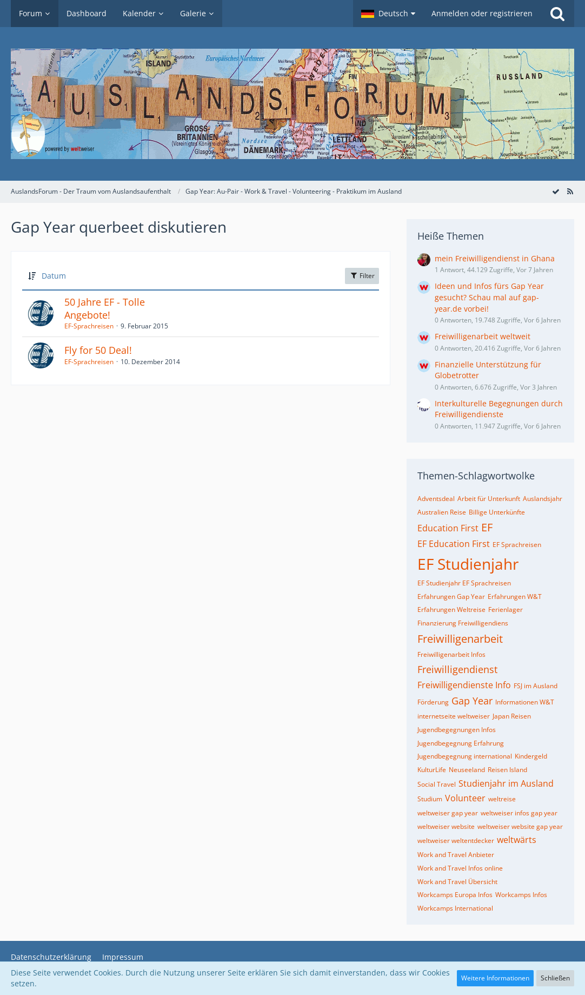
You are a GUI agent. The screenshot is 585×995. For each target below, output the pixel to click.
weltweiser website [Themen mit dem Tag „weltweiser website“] (446, 826)
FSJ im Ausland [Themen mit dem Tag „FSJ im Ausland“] (535, 685)
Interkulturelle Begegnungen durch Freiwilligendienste (499, 409)
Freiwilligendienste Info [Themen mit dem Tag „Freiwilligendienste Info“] (464, 685)
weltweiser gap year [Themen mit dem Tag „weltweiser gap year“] (447, 813)
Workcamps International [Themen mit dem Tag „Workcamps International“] (455, 908)
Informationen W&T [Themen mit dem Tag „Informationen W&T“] (524, 702)
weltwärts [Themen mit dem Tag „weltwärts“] (516, 840)
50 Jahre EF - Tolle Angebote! (104, 308)
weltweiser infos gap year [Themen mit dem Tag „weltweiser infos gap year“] (519, 813)
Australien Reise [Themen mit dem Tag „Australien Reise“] (441, 512)
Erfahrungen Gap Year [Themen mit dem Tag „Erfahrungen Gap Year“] (451, 596)
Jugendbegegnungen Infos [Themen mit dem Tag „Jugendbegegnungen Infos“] (456, 729)
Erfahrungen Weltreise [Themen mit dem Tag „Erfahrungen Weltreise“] (451, 609)
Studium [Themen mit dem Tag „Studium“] (429, 798)
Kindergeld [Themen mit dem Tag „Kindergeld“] (531, 756)
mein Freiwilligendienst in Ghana (495, 258)
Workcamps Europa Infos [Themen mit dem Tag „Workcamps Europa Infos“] (455, 894)
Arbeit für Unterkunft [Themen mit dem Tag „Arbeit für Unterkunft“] (488, 498)
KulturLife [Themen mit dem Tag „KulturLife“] (431, 769)
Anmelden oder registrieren (482, 13)
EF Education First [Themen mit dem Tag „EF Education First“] (453, 544)
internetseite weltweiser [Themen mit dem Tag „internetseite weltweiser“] (453, 716)
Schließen (555, 978)
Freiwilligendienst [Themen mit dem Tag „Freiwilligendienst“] (457, 669)
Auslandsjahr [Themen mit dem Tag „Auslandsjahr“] (542, 498)
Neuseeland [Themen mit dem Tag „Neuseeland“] (467, 769)
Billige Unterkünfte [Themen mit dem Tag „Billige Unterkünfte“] (497, 512)
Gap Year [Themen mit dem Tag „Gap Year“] (472, 700)
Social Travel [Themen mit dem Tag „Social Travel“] (436, 784)
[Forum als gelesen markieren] (555, 191)
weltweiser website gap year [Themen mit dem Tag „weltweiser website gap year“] (520, 826)
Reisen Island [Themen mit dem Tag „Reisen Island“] (507, 769)
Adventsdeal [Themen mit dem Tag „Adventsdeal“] (436, 498)
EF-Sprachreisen (89, 326)
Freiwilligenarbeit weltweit (482, 336)
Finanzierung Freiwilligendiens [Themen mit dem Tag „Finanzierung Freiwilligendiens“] (462, 623)
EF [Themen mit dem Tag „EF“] (487, 527)
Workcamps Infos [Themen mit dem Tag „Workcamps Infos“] (521, 894)
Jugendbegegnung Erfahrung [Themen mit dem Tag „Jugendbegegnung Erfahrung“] (460, 743)
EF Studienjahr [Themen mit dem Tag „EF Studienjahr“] (467, 563)
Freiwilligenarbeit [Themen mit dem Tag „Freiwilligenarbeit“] (460, 638)
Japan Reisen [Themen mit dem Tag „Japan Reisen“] (512, 716)
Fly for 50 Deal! (98, 350)
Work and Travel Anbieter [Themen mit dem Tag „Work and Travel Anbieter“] (455, 854)
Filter (362, 275)
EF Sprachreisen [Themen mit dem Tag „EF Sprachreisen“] (517, 544)
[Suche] (557, 13)
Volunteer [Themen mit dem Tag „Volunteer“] (465, 798)
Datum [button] (54, 276)
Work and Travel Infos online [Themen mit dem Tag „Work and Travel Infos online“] (460, 868)
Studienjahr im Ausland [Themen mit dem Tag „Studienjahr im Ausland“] (506, 783)
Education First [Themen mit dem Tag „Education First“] (447, 528)
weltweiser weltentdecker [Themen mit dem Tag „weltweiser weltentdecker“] (455, 840)
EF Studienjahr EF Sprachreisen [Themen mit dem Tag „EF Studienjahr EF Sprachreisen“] (464, 583)
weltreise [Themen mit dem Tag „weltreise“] (502, 798)
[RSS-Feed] (570, 191)
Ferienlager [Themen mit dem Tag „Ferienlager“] (505, 609)
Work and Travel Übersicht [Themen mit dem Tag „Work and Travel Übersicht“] (457, 881)
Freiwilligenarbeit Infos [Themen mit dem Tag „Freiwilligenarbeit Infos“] (451, 654)
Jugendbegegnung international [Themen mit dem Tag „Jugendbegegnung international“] (464, 756)
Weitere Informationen (495, 978)
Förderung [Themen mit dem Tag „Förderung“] (433, 702)
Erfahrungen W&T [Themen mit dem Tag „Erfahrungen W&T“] (515, 596)
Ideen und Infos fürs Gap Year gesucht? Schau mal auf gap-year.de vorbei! (489, 297)
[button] (388, 13)
